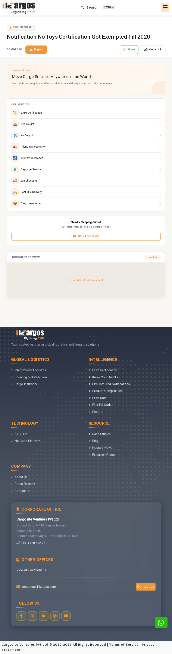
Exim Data (98, 398)
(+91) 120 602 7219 (33, 543)
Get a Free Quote (86, 236)
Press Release (23, 484)
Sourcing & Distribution (29, 377)
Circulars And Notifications (109, 384)
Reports (96, 412)
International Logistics (28, 370)
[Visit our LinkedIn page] (44, 616)
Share (129, 49)
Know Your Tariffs (103, 377)
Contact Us (20, 491)
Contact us (145, 587)
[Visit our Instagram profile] (55, 616)
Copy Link (153, 49)
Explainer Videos (102, 455)
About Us (19, 477)
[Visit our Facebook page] (21, 616)
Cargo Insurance (24, 384)
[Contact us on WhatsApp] (161, 622)
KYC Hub (19, 434)
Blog (93, 441)
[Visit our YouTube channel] (66, 616)
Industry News (100, 448)
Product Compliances (106, 391)
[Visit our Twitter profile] (32, 616)
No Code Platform (26, 441)
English (36, 49)
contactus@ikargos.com (36, 587)
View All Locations (31, 570)
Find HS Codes (101, 405)
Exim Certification (103, 370)
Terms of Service (124, 645)
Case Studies (100, 434)
